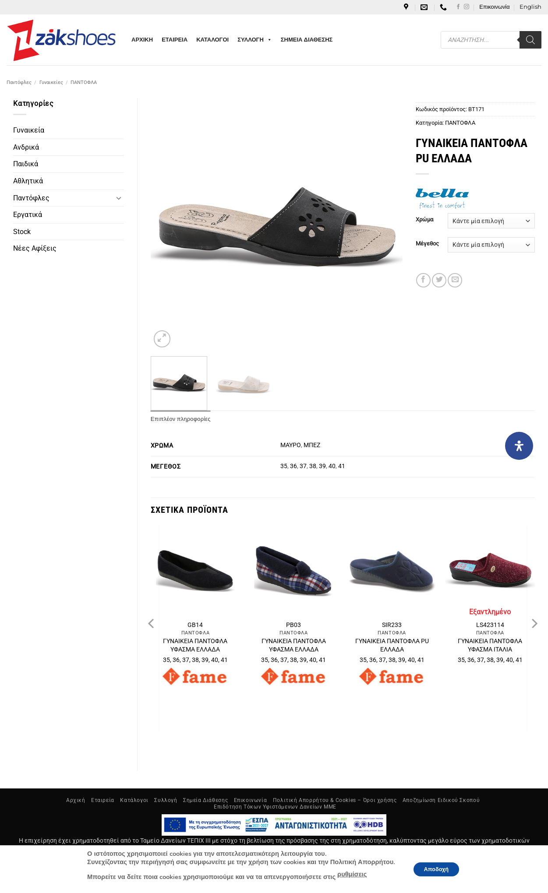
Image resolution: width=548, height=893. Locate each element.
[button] (162, 338)
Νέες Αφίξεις (35, 248)
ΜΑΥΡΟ (290, 445)
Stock (22, 232)
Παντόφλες (19, 82)
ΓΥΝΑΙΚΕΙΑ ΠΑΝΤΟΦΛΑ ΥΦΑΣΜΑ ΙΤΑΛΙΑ (490, 645)
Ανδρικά (26, 147)
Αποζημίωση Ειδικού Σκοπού (441, 800)
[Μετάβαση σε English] (530, 7)
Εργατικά (27, 214)
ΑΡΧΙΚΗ (142, 39)
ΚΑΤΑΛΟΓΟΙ (212, 39)
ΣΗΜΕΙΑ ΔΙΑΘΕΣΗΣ (307, 39)
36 (293, 466)
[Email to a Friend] (455, 280)
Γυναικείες (51, 82)
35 (283, 466)
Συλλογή (165, 800)
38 (312, 466)
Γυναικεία (28, 130)
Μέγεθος (427, 244)
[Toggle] (118, 198)
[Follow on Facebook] (458, 7)
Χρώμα (424, 220)
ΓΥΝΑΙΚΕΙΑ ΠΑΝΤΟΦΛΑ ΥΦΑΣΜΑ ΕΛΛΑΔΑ (195, 645)
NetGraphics (322, 871)
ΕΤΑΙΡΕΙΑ (174, 39)
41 (341, 466)
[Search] (530, 40)
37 (303, 466)
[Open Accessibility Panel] (519, 446)
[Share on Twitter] (439, 280)
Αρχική (75, 800)
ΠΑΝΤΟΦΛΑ (84, 82)
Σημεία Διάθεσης (205, 800)
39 (322, 466)
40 (332, 466)
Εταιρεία (102, 800)
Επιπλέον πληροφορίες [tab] (181, 419)
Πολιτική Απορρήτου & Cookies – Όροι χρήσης (335, 800)
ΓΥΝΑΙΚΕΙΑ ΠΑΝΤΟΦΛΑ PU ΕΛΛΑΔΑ (392, 645)
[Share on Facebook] (423, 280)
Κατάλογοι (134, 800)
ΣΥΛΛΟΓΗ (254, 40)
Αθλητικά (28, 181)
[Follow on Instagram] (466, 7)
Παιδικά (25, 164)
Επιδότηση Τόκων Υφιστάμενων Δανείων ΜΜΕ (275, 807)
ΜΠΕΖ (312, 445)
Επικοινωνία (494, 7)
